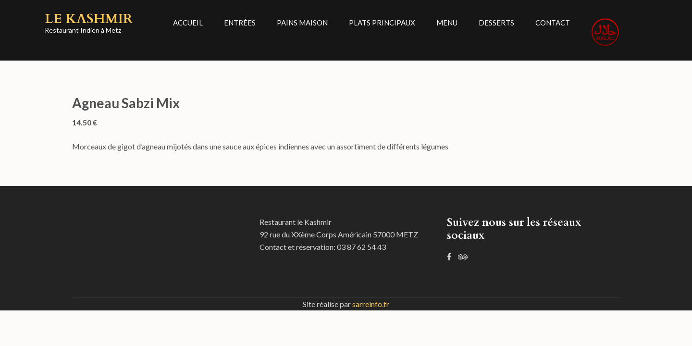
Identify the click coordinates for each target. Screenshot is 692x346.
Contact (552, 22)
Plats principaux (382, 22)
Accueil (188, 22)
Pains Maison (302, 22)
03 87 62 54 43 (361, 246)
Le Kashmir (89, 19)
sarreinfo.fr (370, 304)
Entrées (240, 22)
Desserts (496, 22)
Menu (446, 22)
